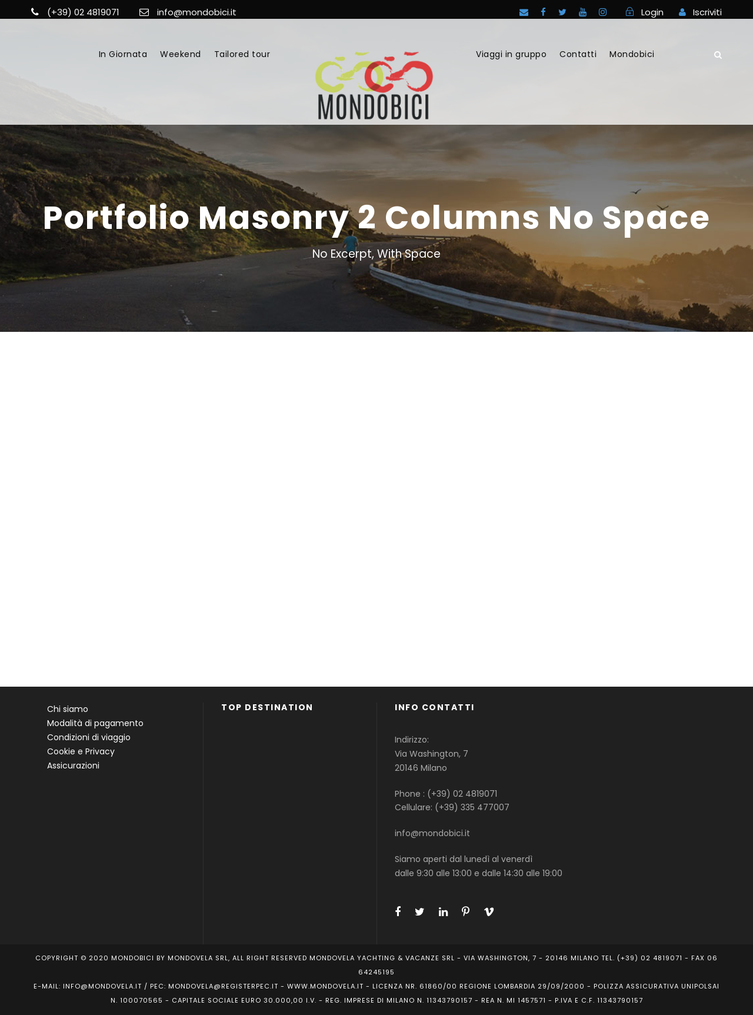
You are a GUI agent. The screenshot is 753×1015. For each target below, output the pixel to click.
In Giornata (123, 54)
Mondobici (632, 54)
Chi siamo (67, 709)
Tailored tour (242, 54)
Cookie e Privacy (81, 751)
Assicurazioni (73, 765)
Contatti (578, 54)
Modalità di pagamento (95, 723)
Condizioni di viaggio (89, 737)
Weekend (180, 54)
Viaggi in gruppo (511, 54)
